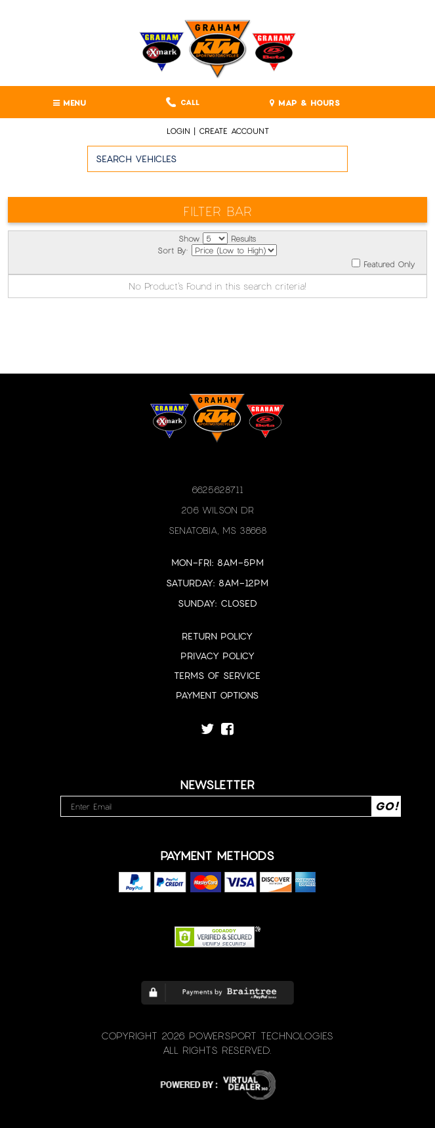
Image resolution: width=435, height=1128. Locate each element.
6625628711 (217, 489)
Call (182, 102)
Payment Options (217, 695)
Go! (391, 165)
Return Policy (217, 635)
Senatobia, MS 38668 (217, 530)
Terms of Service (217, 675)
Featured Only (383, 264)
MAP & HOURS (305, 102)
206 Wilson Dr (217, 509)
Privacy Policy (217, 655)
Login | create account (218, 130)
